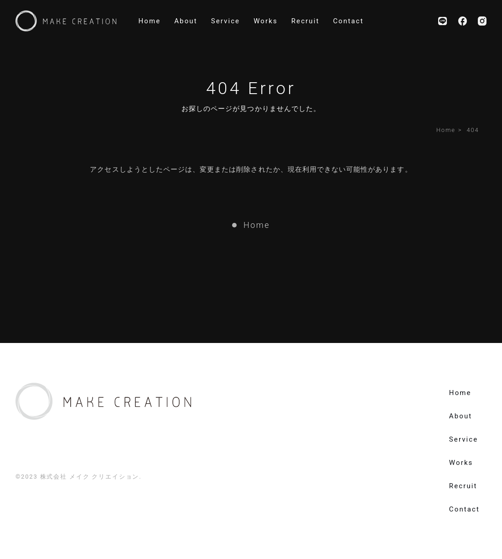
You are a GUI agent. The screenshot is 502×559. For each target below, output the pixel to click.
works (266, 21)
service (225, 21)
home (149, 21)
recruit (305, 21)
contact (348, 21)
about (185, 21)
